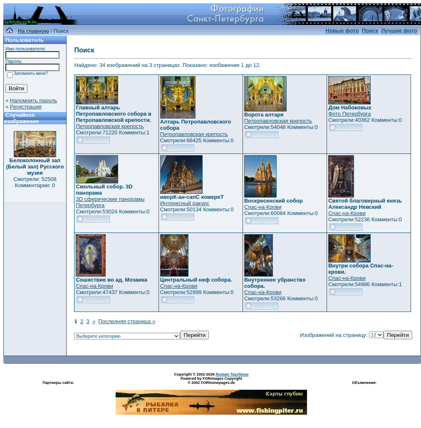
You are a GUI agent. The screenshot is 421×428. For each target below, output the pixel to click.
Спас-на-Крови (262, 207)
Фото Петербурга (349, 114)
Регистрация (26, 107)
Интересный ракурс (184, 203)
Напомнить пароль (33, 100)
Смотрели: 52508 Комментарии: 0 (34, 182)
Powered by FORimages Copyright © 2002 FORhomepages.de (211, 380)
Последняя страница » (126, 321)
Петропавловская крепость (110, 126)
